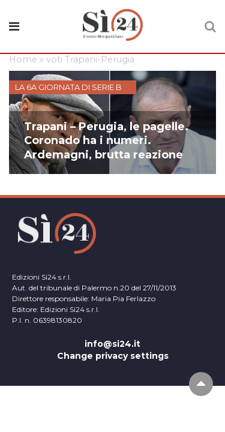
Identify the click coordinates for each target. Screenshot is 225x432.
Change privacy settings (113, 355)
